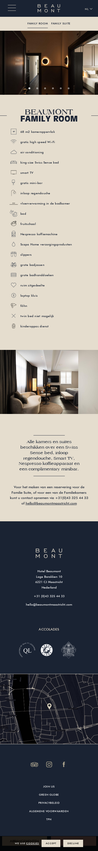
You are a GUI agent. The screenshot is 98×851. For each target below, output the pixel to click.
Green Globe (49, 794)
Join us (49, 786)
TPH (49, 819)
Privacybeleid (49, 803)
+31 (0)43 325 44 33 (49, 596)
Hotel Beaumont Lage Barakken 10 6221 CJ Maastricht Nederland (49, 579)
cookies (32, 843)
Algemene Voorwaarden (48, 811)
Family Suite (61, 23)
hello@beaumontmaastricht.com (51, 503)
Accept (51, 843)
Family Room (37, 23)
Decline (73, 843)
